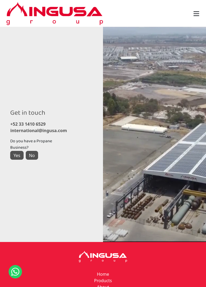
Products (103, 281)
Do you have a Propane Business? (31, 144)
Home (103, 274)
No (32, 155)
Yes (17, 155)
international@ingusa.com (36, 130)
